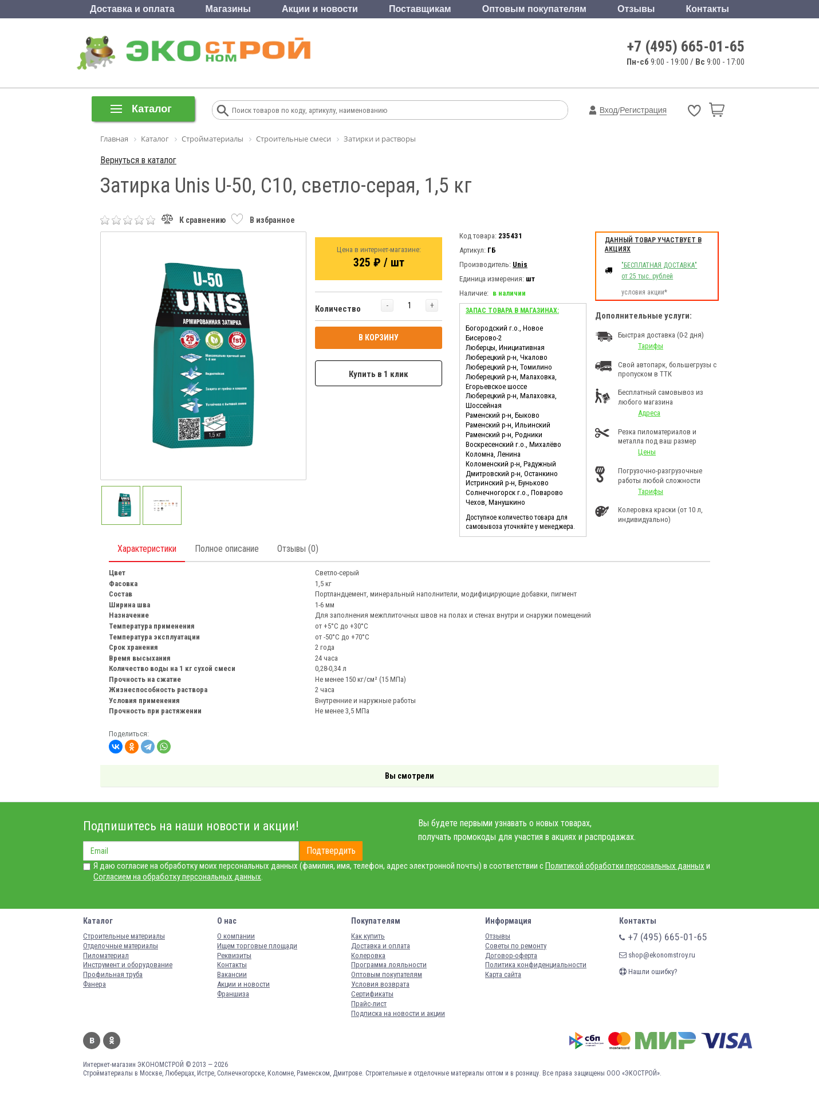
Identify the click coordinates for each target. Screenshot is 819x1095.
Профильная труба (113, 974)
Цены (647, 452)
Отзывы (636, 9)
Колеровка (368, 955)
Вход (609, 110)
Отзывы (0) (297, 548)
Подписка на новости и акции (398, 1013)
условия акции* (644, 292)
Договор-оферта (511, 955)
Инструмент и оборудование (127, 964)
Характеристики (146, 548)
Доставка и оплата (132, 9)
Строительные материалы (124, 936)
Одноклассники (111, 1040)
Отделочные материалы (120, 945)
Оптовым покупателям (534, 9)
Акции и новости (320, 9)
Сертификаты (372, 994)
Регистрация (643, 110)
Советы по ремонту (515, 945)
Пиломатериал (106, 955)
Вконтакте (91, 1040)
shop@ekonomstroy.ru (657, 955)
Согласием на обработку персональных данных (177, 877)
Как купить (368, 936)
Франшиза (233, 994)
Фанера (94, 984)
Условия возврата (380, 984)
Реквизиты (234, 955)
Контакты (707, 9)
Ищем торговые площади (257, 945)
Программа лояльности (389, 964)
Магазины (228, 9)
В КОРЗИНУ (379, 337)
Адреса (649, 413)
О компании (236, 936)
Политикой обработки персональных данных (624, 866)
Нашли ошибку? (648, 971)
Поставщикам (420, 9)
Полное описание (227, 548)
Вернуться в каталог (138, 160)
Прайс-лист (369, 1003)
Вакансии (232, 974)
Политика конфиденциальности (535, 964)
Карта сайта (503, 974)
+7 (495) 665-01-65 (686, 46)
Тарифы (650, 346)
